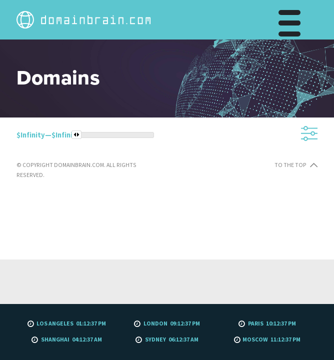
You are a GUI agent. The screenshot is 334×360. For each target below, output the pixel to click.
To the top (176, 260)
